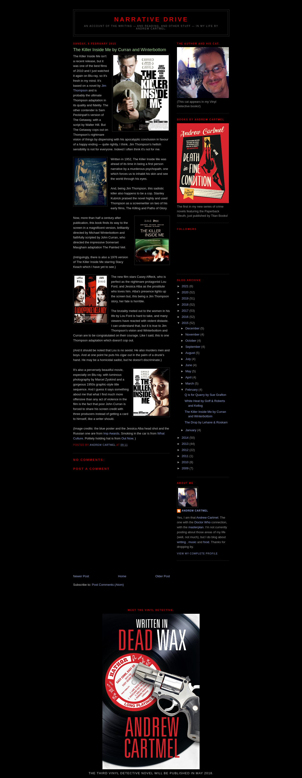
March (190, 383)
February (192, 389)
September (193, 346)
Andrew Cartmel (195, 510)
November (193, 334)
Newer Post (81, 576)
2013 (185, 444)
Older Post (162, 576)
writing (181, 542)
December (193, 328)
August (190, 353)
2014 (185, 437)
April (189, 377)
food (206, 542)
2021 (185, 286)
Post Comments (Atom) (108, 584)
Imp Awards (111, 433)
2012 (185, 450)
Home (122, 576)
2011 (185, 456)
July (188, 359)
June (189, 365)
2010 (185, 462)
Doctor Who (202, 522)
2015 (185, 323)
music (192, 542)
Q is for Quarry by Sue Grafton (205, 395)
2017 (185, 310)
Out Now (127, 438)
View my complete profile (197, 553)
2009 (185, 468)
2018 (185, 304)
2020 (185, 292)
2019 (185, 298)
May (188, 371)
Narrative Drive (151, 19)
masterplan (195, 527)
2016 (185, 317)
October (191, 340)
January (191, 430)
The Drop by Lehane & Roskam (206, 422)
